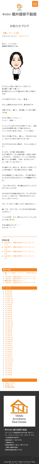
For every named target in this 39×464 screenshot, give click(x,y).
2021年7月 (8, 367)
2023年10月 (9, 340)
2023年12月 (9, 338)
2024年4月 (8, 334)
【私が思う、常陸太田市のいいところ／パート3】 (20, 282)
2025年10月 (9, 303)
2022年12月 (9, 347)
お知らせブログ (24, 36)
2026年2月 (8, 295)
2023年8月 (8, 342)
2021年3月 (8, 373)
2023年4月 (8, 345)
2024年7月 (8, 332)
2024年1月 (8, 336)
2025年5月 (8, 312)
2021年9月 (8, 363)
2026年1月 (8, 297)
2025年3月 (8, 316)
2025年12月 (9, 299)
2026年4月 (8, 291)
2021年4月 (8, 371)
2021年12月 (9, 359)
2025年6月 (8, 310)
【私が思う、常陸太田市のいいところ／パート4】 (20, 279)
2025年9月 (8, 305)
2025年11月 (9, 301)
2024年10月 (9, 326)
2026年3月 (8, 293)
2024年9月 (8, 328)
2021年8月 (8, 365)
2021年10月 (9, 361)
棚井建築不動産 (9, 387)
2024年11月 (9, 324)
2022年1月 (8, 357)
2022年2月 (8, 355)
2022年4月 (8, 353)
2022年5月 (8, 351)
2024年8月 (8, 330)
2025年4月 (8, 314)
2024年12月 (9, 322)
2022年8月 (8, 349)
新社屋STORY (9, 385)
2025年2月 (8, 318)
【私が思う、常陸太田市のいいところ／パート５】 (20, 277)
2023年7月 (8, 343)
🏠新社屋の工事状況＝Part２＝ (14, 280)
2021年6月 (8, 369)
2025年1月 (8, 320)
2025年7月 (8, 308)
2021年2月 (8, 375)
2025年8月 (8, 307)
